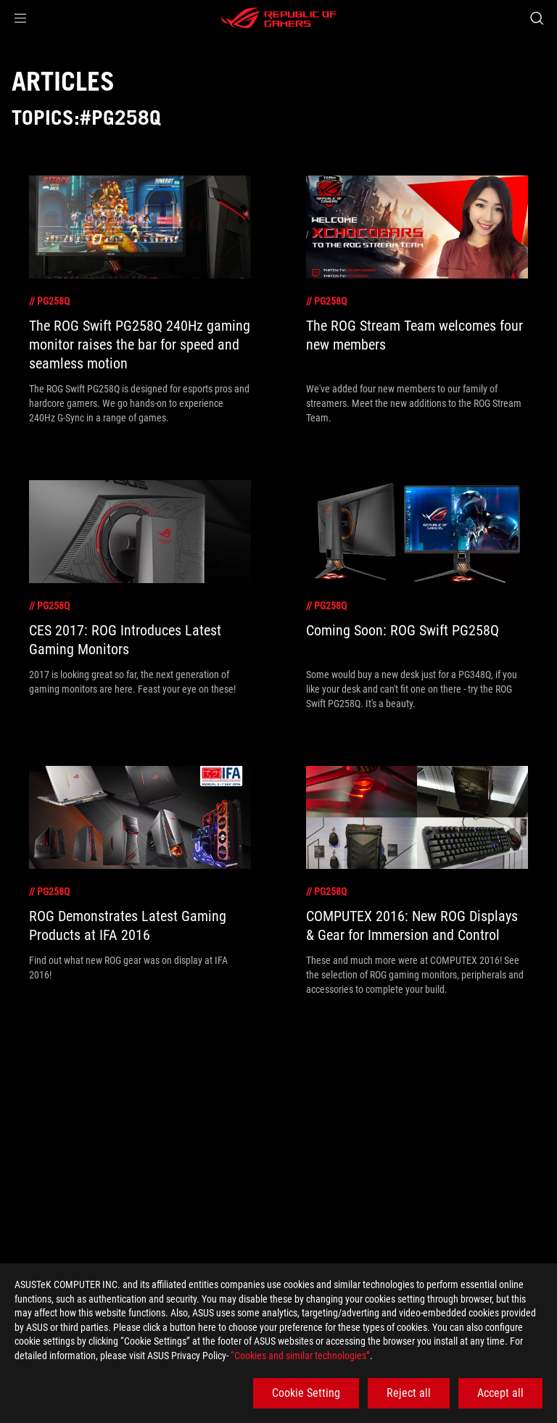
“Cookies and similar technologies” (300, 1355)
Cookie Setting (306, 1393)
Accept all (500, 1393)
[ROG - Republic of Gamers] (278, 18)
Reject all (409, 1393)
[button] (20, 18)
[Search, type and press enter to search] (536, 18)
